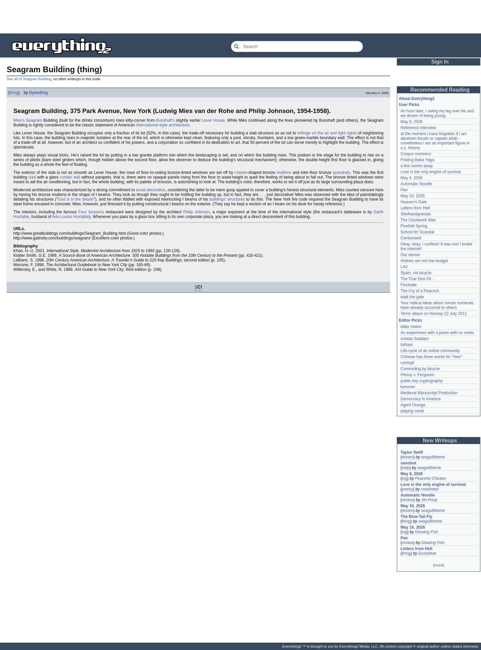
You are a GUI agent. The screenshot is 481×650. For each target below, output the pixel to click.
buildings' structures (227, 199)
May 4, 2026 (411, 178)
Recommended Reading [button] (440, 90)
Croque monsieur (415, 153)
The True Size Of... (417, 279)
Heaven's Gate (413, 202)
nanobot (408, 463)
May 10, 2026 (412, 196)
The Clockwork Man (418, 220)
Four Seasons (91, 212)
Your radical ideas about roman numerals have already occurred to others (436, 305)
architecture (179, 125)
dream (407, 457)
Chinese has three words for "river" (431, 356)
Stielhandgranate (415, 214)
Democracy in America (420, 399)
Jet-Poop (429, 500)
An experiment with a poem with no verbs (437, 332)
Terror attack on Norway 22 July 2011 (433, 313)
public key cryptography (421, 380)
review (408, 500)
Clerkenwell (410, 238)
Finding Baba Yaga (417, 159)
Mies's (19, 120)
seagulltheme (433, 457)
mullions (284, 172)
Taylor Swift (411, 452)
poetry (407, 489)
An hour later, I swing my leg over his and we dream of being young (437, 113)
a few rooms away (416, 166)
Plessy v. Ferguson (417, 374)
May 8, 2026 (411, 121)
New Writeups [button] (440, 440)
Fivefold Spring (413, 226)
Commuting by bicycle (420, 368)
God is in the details (76, 199)
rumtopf (407, 362)
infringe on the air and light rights (326, 133)
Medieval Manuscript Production (429, 393)
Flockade (408, 285)
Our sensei (410, 254)
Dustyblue (427, 553)
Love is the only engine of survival (430, 172)
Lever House (213, 120)
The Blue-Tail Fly (416, 516)
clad (32, 177)
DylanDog (38, 92)
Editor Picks (410, 320)
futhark (406, 344)
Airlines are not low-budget (424, 260)
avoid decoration (150, 190)
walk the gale (412, 297)
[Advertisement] (240, 17)
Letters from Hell (415, 208)
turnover (407, 387)
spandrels (341, 172)
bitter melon (411, 326)
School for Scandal (417, 232)
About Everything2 (417, 98)
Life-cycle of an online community (430, 350)
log (404, 478)
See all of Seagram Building (29, 79)
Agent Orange (413, 405)
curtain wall (70, 177)
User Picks (409, 104)
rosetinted (430, 489)
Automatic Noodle (416, 184)
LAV (404, 266)
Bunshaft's (165, 120)
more (438, 565)
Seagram (34, 120)
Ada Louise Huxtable (70, 216)
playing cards (412, 411)
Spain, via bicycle (416, 272)
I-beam (240, 172)
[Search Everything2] (297, 46)
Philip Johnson (196, 212)
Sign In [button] (440, 62)
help (406, 467)
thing (14, 92)
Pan (404, 190)
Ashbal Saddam (414, 338)
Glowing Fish (426, 532)
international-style (152, 125)
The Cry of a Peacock (419, 291)
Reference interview (418, 127)
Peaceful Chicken (430, 478)
